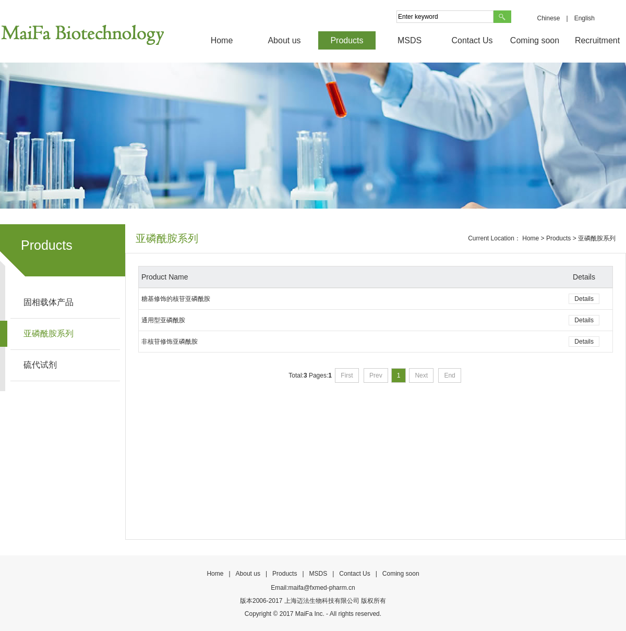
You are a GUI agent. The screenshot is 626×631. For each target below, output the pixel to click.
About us (284, 40)
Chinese (548, 18)
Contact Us (471, 40)
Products (346, 40)
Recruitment (597, 40)
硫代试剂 (40, 364)
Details (584, 298)
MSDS (410, 40)
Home (222, 40)
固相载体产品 (48, 302)
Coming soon (534, 40)
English (584, 18)
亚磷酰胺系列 (48, 333)
